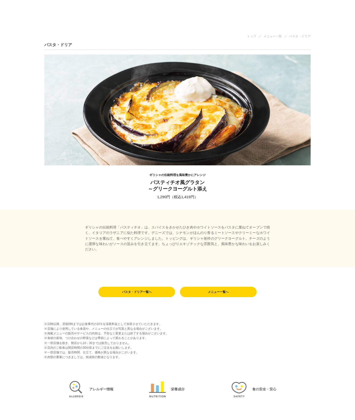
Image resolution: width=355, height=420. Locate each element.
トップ (251, 36)
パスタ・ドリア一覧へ (137, 292)
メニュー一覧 (273, 36)
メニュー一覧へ (218, 292)
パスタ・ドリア (300, 36)
